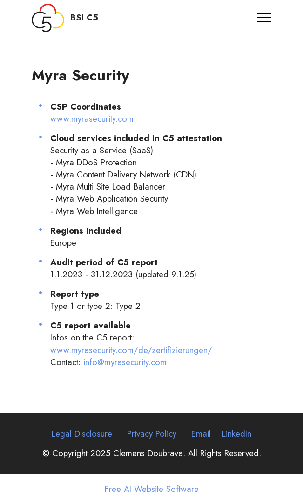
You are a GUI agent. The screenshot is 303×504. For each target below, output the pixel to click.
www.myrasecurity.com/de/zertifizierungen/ (131, 350)
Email (201, 433)
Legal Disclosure (82, 433)
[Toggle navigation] (264, 17)
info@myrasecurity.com (125, 362)
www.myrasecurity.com (92, 118)
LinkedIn (236, 433)
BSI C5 (84, 17)
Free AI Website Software (152, 489)
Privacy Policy (151, 433)
